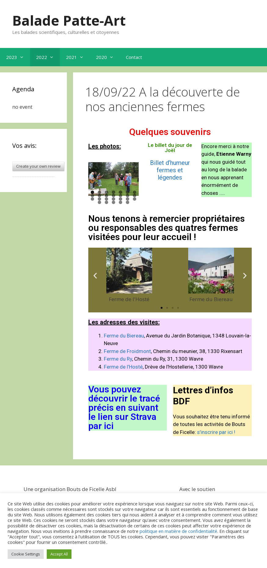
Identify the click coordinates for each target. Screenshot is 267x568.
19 (120, 199)
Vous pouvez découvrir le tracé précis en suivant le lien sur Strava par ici (124, 407)
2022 (48, 57)
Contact (134, 57)
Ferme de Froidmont (127, 351)
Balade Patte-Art (69, 20)
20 (127, 199)
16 (99, 199)
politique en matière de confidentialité (178, 531)
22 (99, 202)
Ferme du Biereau (124, 336)
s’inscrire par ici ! (216, 432)
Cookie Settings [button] (25, 554)
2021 (78, 57)
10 (106, 195)
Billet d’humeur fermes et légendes (170, 170)
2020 (108, 57)
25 (120, 202)
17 (106, 199)
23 (106, 202)
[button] (95, 275)
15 (92, 199)
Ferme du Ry (118, 359)
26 (127, 202)
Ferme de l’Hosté (123, 367)
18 (113, 199)
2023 (18, 57)
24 (113, 202)
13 (127, 195)
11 (113, 195)
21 (134, 199)
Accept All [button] (59, 554)
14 (134, 195)
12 (120, 195)
